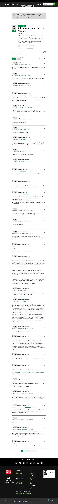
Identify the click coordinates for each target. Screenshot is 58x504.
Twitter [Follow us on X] (45, 52)
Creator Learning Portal (20, 479)
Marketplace (32, 472)
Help (54, 0)
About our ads (41, 500)
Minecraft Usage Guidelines (20, 493)
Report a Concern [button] (30, 48)
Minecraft (17, 472)
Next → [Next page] (35, 450)
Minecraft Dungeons (19, 473)
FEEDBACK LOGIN (48, 0)
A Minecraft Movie (19, 483)
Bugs (37, 4)
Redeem (31, 488)
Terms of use (31, 500)
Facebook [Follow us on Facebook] (43, 52)
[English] (6, 500)
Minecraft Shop (32, 473)
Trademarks (35, 500)
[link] (16, 463)
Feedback (31, 479)
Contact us (31, 483)
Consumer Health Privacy (24, 500)
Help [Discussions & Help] (30, 478)
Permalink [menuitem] (30, 64)
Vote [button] (14, 30)
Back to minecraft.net (8, 0)
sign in (15, 57)
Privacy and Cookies (15, 500)
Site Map (31, 481)
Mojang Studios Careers (20, 481)
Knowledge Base (14, 4)
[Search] (49, 4)
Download (31, 482)
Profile (31, 487)
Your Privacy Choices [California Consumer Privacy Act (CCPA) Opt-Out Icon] (23, 501)
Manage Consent (29, 493)
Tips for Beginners (33, 477)
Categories (6, 4)
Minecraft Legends (19, 474)
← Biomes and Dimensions (17, 22)
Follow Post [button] (21, 25)
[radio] (13, 63)
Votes (19, 59)
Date (14, 59)
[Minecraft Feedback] (27, 7)
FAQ (41, 4)
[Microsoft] (51, 500)
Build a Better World (19, 482)
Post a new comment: (17, 55)
